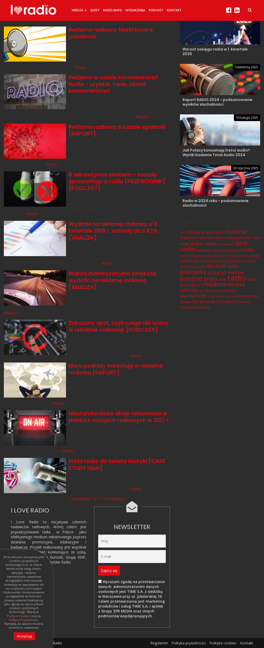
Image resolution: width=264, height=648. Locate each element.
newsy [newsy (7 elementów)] (184, 256)
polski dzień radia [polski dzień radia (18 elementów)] (219, 266)
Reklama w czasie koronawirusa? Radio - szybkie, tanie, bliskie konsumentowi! (113, 84)
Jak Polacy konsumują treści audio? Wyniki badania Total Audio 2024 (216, 152)
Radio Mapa (112, 10)
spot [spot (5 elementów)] (201, 290)
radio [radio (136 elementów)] (237, 277)
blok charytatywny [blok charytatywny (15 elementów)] (233, 237)
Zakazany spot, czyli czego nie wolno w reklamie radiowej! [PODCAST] (119, 326)
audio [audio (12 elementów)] (221, 232)
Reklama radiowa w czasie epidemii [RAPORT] (117, 130)
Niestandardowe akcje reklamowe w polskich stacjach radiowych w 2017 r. (119, 417)
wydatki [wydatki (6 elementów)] (185, 302)
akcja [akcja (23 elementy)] (194, 232)
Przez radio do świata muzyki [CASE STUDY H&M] (117, 464)
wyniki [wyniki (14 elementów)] (198, 301)
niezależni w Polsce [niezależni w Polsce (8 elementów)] (222, 255)
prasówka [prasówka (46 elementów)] (193, 272)
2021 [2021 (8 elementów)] (183, 232)
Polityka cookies (222, 642)
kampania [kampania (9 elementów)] (204, 250)
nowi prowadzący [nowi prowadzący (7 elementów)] (213, 261)
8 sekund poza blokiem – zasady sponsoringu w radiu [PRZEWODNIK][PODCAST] (117, 181)
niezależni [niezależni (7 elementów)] (198, 256)
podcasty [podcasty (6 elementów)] (249, 261)
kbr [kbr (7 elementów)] (215, 250)
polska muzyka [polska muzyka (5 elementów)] (190, 266)
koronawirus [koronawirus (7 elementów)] (228, 250)
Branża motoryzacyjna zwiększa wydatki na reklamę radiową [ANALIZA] (112, 280)
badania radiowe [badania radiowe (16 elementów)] (197, 237)
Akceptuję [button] (24, 636)
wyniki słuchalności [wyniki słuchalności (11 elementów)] (221, 301)
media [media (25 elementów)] (246, 249)
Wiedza (79, 10)
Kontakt (174, 10)
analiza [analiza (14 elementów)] (208, 232)
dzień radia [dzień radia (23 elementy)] (203, 243)
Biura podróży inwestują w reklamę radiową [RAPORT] (116, 369)
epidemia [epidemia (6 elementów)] (224, 244)
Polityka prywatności (188, 642)
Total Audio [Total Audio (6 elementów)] (216, 296)
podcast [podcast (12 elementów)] (234, 260)
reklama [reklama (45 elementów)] (214, 284)
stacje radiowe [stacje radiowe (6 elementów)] (225, 290)
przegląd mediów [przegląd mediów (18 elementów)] (226, 272)
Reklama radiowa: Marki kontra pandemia (111, 33)
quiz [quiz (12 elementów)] (223, 278)
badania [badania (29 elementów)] (236, 231)
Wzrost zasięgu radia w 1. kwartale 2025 (215, 51)
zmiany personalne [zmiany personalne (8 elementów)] (195, 307)
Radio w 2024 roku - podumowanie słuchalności (216, 203)
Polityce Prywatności (23, 620)
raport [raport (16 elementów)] (195, 285)
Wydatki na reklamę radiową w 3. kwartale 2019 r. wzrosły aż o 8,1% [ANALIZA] (114, 230)
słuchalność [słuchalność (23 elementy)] (193, 295)
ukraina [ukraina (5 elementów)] (230, 296)
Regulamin (159, 642)
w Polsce (64, 531)
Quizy (95, 10)
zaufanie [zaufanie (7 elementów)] (244, 302)
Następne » (116, 498)
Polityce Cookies (18, 616)
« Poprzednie (79, 498)
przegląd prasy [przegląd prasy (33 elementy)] (199, 278)
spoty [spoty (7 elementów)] (209, 290)
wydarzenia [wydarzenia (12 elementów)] (247, 295)
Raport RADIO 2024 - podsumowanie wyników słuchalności (217, 102)
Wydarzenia (135, 10)
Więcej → (82, 67)
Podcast (156, 10)
